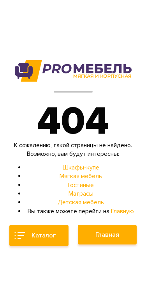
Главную (122, 211)
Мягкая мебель (81, 176)
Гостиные (81, 185)
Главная (107, 235)
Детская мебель (81, 202)
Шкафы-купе (81, 167)
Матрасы (81, 194)
